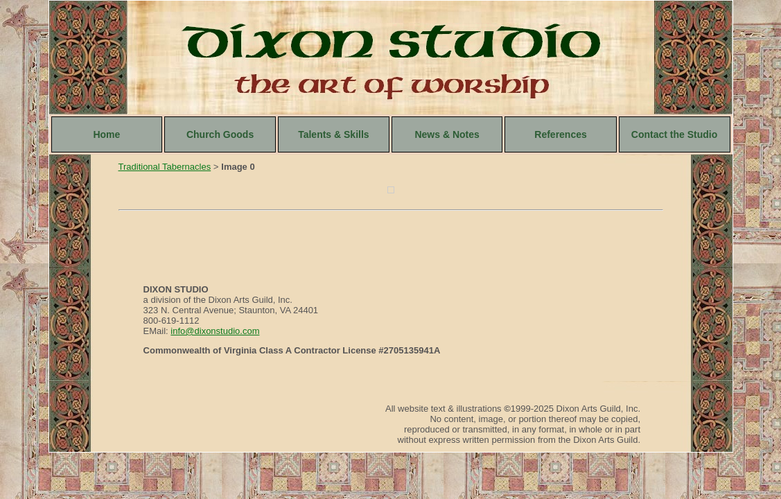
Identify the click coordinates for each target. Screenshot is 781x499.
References (560, 134)
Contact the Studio (674, 134)
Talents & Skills (333, 134)
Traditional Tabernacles (165, 166)
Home (106, 134)
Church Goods (220, 134)
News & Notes (446, 134)
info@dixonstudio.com (214, 331)
